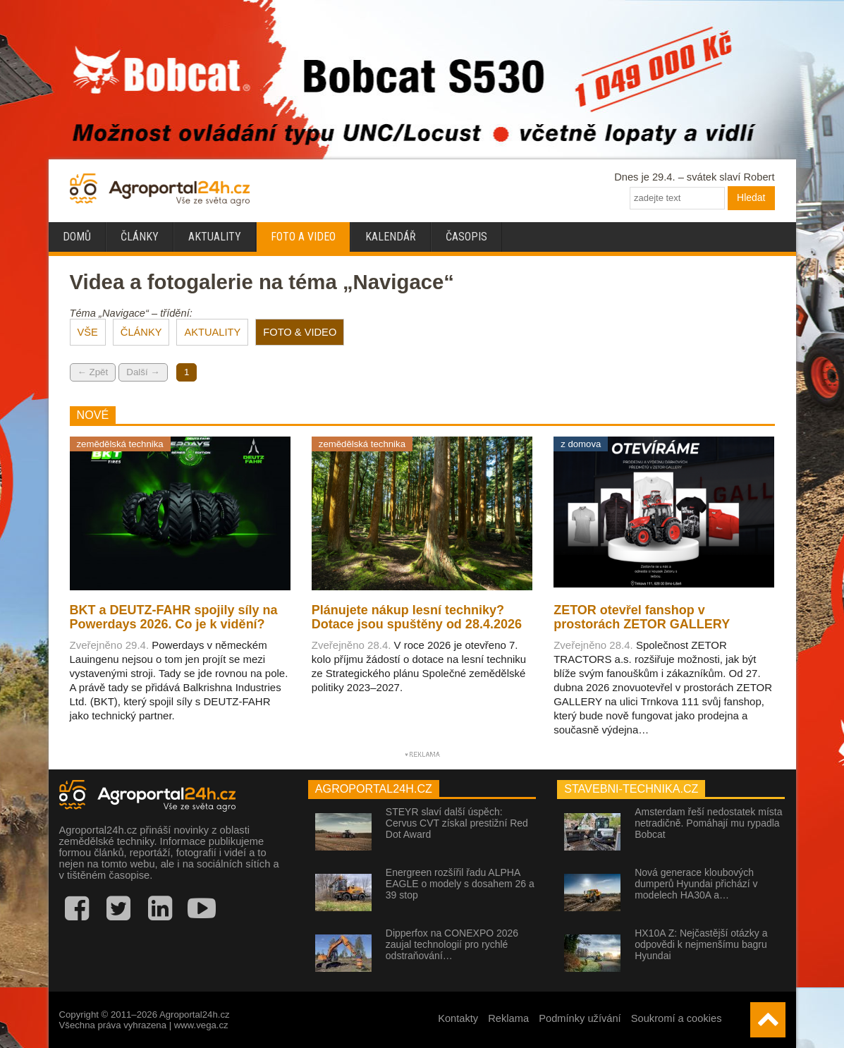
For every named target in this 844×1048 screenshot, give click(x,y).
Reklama (508, 1018)
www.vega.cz (201, 1025)
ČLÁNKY (141, 332)
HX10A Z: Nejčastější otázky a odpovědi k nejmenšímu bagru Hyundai (701, 944)
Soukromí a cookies (676, 1018)
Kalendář (390, 236)
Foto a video (303, 236)
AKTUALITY (212, 332)
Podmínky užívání (580, 1018)
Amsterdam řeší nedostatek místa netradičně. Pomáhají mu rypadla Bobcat (708, 823)
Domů (77, 236)
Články (140, 236)
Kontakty (458, 1018)
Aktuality (214, 236)
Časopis (466, 236)
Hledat (751, 197)
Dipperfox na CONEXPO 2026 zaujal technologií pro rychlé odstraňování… (452, 944)
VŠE (88, 332)
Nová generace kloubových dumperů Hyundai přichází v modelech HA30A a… (696, 884)
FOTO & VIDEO (299, 332)
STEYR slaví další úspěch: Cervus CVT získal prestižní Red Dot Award (457, 823)
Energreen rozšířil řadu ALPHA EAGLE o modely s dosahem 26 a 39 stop (460, 884)
